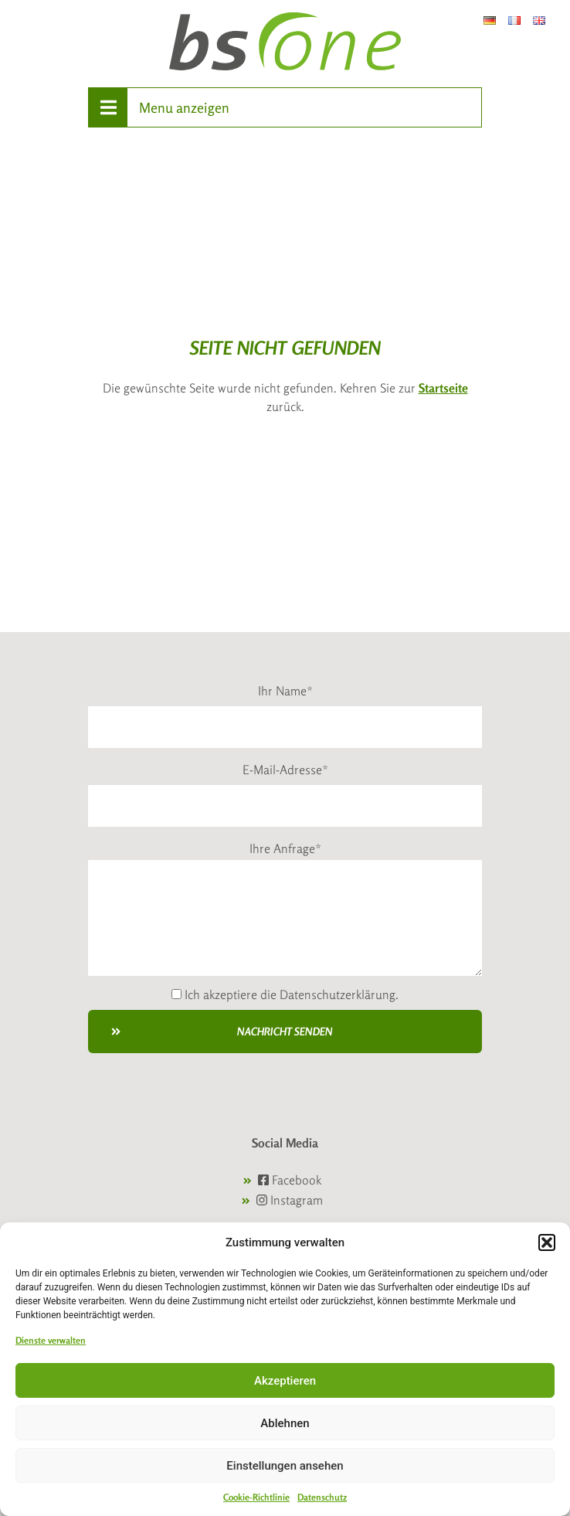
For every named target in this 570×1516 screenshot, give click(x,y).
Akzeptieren (285, 1381)
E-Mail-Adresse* (285, 769)
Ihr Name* (285, 691)
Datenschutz (322, 1497)
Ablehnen (284, 1423)
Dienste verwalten (50, 1340)
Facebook (289, 1180)
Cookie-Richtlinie (256, 1497)
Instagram (289, 1200)
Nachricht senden (222, 1031)
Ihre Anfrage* (285, 848)
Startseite (443, 388)
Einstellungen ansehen (284, 1466)
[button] (547, 1242)
